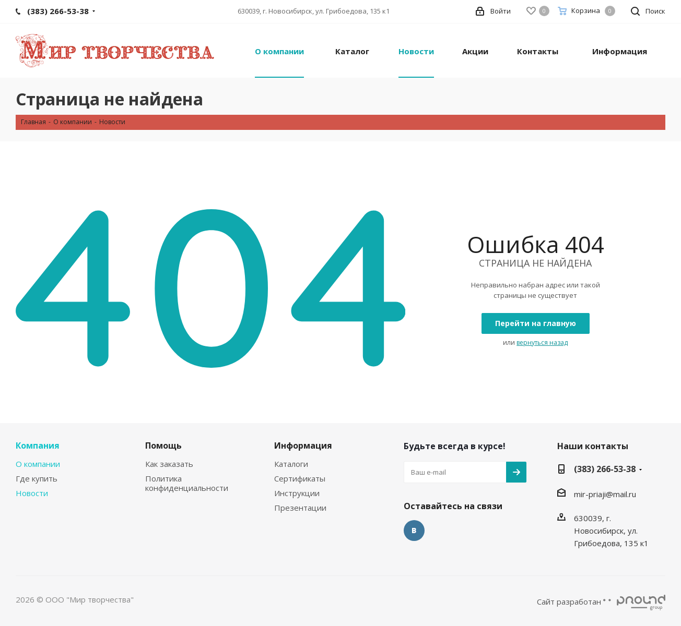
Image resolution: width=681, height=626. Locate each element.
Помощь (163, 445)
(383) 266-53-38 (605, 469)
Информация (303, 445)
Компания (38, 445)
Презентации (300, 507)
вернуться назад (542, 342)
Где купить (36, 478)
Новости (32, 493)
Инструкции (297, 493)
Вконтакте (414, 530)
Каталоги (291, 464)
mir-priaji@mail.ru (605, 494)
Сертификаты (299, 478)
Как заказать (169, 464)
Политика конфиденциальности (186, 483)
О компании (38, 464)
